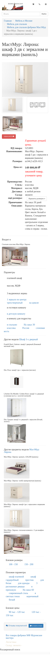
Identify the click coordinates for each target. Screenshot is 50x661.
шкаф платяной (16, 576)
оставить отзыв (36, 626)
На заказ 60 (28, 590)
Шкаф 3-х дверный (28, 339)
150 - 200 (28, 564)
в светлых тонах (21, 595)
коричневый (32, 596)
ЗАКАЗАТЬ (9, 136)
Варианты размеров (37, 199)
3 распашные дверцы (21, 585)
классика (11, 328)
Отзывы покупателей (16, 625)
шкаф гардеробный (21, 578)
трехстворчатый (14, 302)
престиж (29, 580)
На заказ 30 (29, 324)
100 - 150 (13, 564)
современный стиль (18, 593)
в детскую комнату (16, 313)
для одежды (23, 583)
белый (12, 599)
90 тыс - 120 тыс (17, 612)
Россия (25, 328)
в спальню (12, 324)
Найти (44, 14)
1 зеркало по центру (17, 299)
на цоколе (34, 302)
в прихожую (19, 588)
